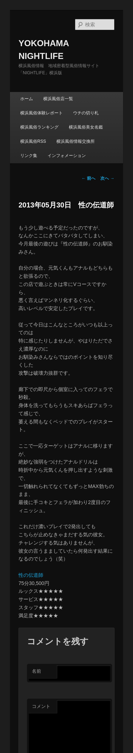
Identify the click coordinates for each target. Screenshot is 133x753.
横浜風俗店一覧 (58, 98)
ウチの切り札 (86, 112)
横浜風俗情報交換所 (75, 141)
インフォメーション (67, 155)
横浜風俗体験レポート (41, 112)
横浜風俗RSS (33, 141)
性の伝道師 (30, 575)
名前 (36, 671)
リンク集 (28, 155)
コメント (41, 706)
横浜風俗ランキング (39, 127)
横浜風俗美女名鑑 (86, 127)
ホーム (26, 98)
